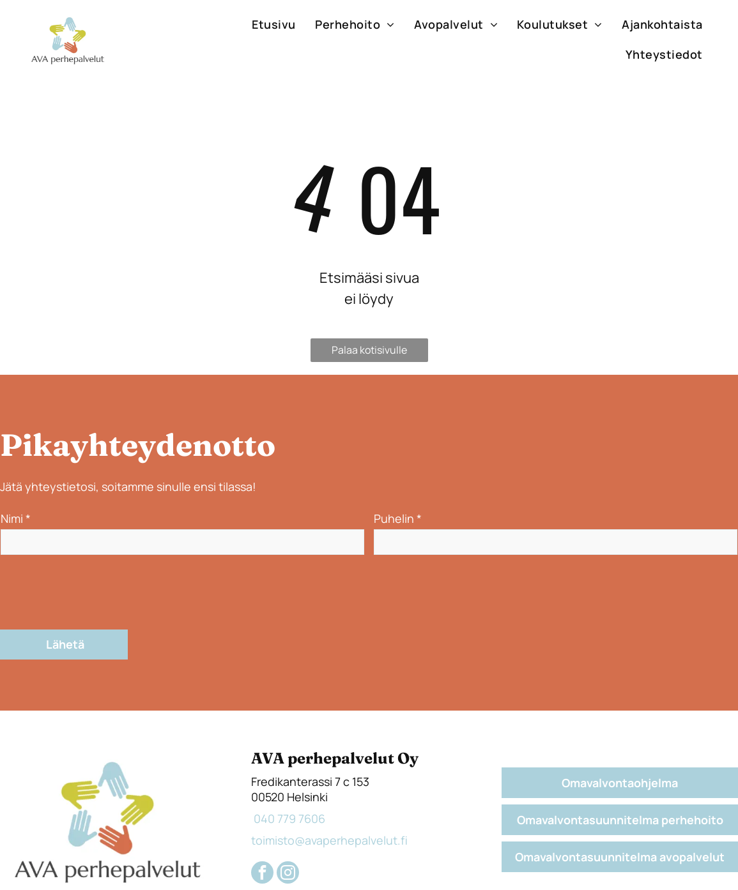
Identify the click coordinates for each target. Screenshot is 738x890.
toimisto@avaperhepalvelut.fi (329, 780)
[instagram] (288, 814)
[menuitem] (273, 25)
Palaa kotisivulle (369, 350)
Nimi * (16, 518)
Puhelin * (398, 518)
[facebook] (262, 814)
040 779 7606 (288, 759)
